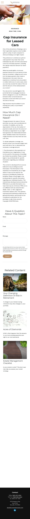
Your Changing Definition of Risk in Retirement (12, 295)
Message (5, 236)
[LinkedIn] (15, 510)
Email (4, 226)
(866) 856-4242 (17, 497)
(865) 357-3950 (17, 495)
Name (4, 217)
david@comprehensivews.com (15, 507)
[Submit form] (7, 256)
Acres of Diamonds (12, 329)
